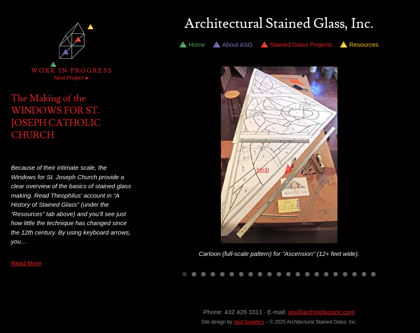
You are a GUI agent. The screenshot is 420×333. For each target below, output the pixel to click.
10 (269, 274)
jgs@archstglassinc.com (321, 311)
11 (279, 274)
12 (288, 274)
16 (326, 274)
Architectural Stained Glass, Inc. (279, 24)
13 (298, 274)
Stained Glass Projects (301, 44)
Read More (26, 263)
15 (316, 274)
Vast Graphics (249, 322)
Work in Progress (71, 71)
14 (307, 274)
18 (345, 274)
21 (373, 274)
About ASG (237, 44)
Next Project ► (72, 78)
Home (197, 44)
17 (335, 274)
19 (354, 274)
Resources (364, 44)
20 (364, 274)
